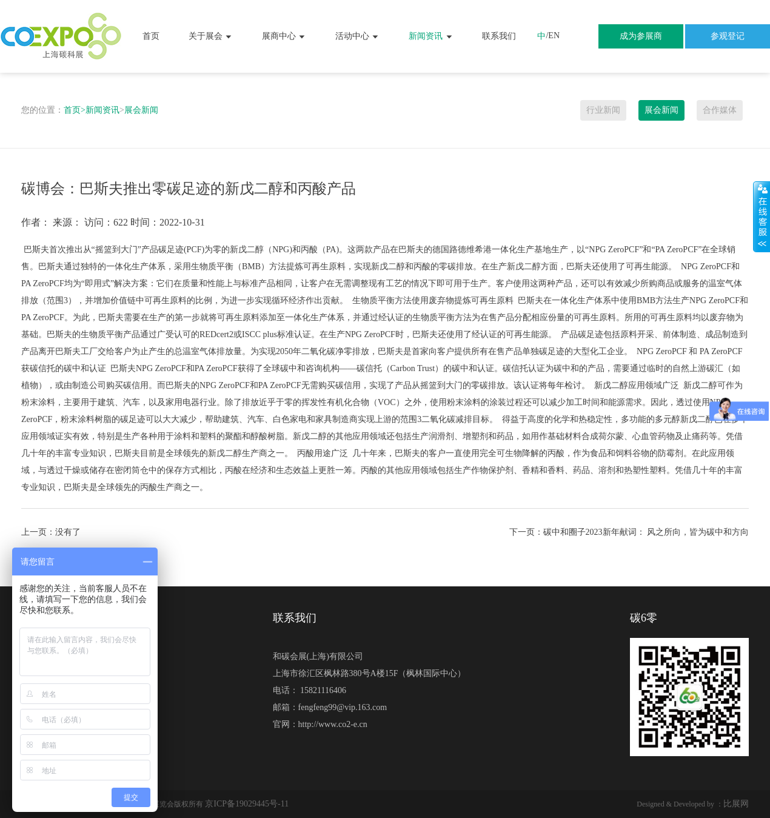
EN (554, 35)
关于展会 (211, 36)
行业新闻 (603, 110)
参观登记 (728, 36)
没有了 (68, 532)
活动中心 (357, 36)
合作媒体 (720, 110)
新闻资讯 (431, 36)
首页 (150, 36)
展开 (761, 216)
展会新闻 (141, 110)
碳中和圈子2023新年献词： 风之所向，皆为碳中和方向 (646, 532)
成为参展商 (641, 36)
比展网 (736, 803)
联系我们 (499, 36)
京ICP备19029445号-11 (247, 803)
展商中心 (284, 36)
